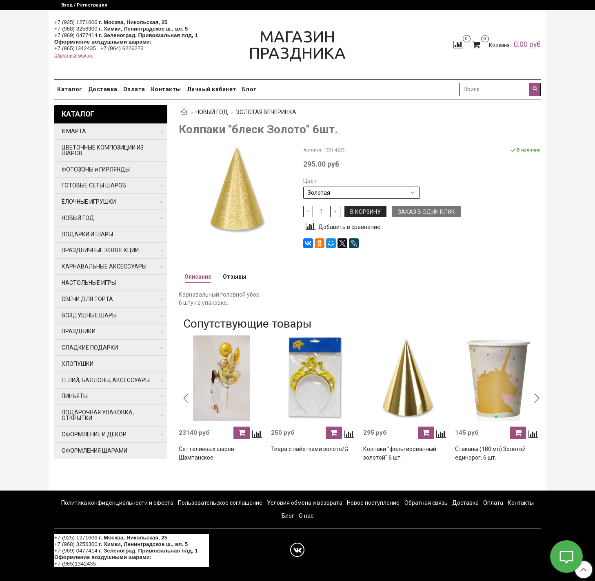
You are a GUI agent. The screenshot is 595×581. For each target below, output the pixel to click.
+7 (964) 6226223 (122, 48)
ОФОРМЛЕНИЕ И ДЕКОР (94, 434)
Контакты (166, 89)
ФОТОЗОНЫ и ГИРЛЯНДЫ (96, 169)
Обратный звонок (73, 55)
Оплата (134, 89)
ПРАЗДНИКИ (78, 331)
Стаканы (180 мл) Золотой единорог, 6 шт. (490, 453)
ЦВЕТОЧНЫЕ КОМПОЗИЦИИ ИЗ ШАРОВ (103, 150)
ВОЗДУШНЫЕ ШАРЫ (89, 315)
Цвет (310, 181)
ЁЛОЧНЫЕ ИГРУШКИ (89, 201)
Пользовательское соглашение (220, 503)
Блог (249, 89)
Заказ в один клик (426, 212)
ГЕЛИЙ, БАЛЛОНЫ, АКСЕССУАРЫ (106, 380)
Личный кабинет (211, 89)
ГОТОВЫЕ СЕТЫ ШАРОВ (94, 185)
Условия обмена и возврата (304, 503)
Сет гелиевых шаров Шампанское (206, 453)
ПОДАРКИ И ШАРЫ (87, 234)
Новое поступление (373, 503)
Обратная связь (426, 503)
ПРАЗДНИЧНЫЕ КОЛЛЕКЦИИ (100, 250)
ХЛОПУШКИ (77, 364)
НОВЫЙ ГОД (211, 112)
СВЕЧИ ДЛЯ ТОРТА (87, 299)
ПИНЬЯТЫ (75, 396)
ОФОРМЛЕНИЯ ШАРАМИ (94, 450)
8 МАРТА (74, 131)
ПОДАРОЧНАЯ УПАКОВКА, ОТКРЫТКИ (98, 415)
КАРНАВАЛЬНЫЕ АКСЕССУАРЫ (104, 266)
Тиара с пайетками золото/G (309, 449)
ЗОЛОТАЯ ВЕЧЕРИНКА (266, 112)
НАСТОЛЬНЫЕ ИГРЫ (89, 282)
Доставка (103, 89)
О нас (306, 516)
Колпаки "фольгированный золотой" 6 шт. (399, 453)
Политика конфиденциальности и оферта (117, 503)
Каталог (69, 89)
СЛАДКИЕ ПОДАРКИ (90, 347)
